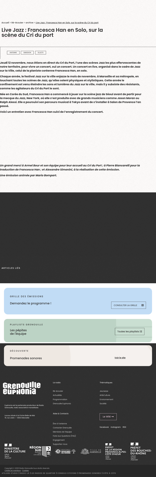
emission (27, 53)
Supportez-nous (60, 444)
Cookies (25, 470)
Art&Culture (105, 395)
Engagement (59, 440)
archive (29, 22)
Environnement (106, 399)
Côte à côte (109, 473)
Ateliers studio (10, 473)
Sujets (40, 53)
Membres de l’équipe (62, 432)
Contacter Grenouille (62, 427)
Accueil (5, 22)
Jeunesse (104, 391)
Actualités (57, 395)
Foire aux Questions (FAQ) (64, 436)
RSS (124, 427)
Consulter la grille (129, 305)
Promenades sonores (90, 473)
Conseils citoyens (67, 473)
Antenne (13, 53)
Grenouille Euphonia (62, 403)
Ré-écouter (17, 22)
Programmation (60, 399)
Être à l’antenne (60, 423)
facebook (104, 427)
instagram (116, 427)
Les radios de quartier (43, 473)
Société (103, 403)
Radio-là (24, 473)
